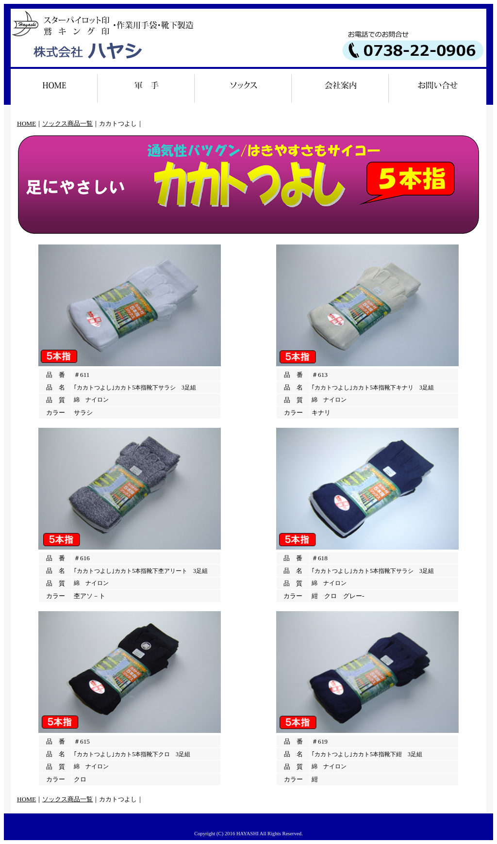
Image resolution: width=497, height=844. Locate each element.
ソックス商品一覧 (67, 123)
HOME (26, 123)
